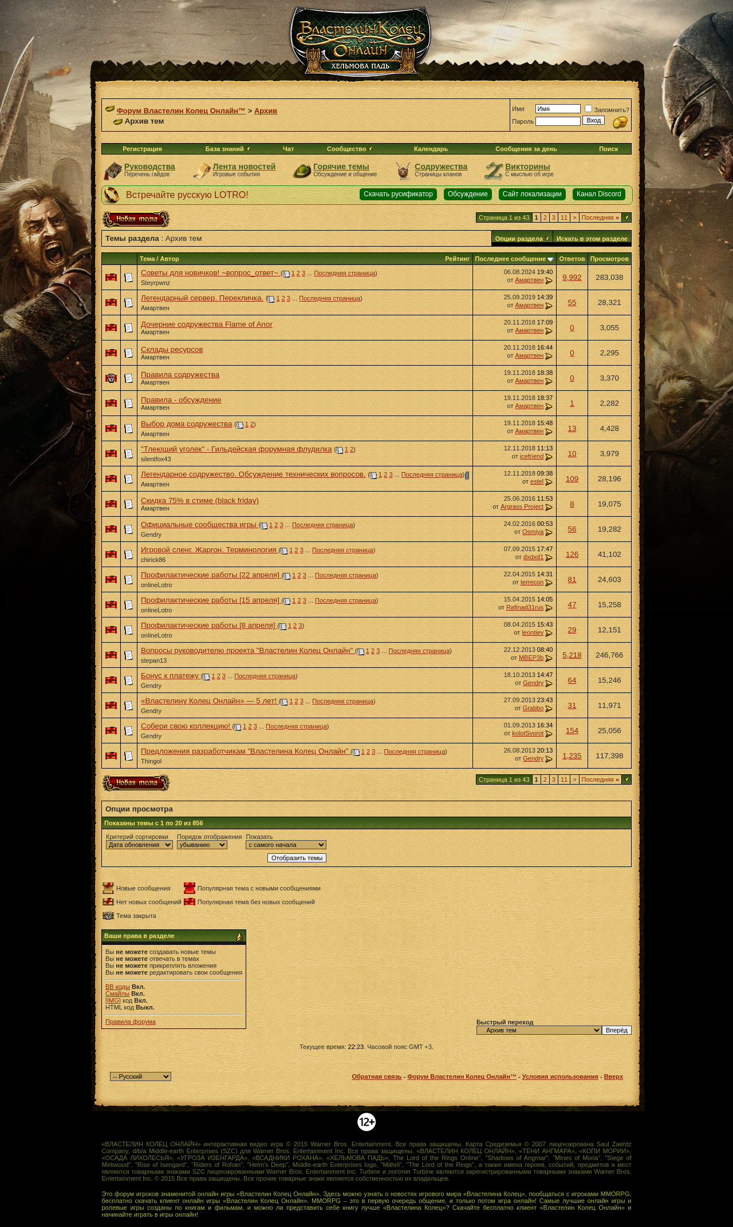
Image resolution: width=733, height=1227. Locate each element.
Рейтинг (457, 258)
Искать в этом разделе (592, 238)
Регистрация (142, 148)
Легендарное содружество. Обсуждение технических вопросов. (253, 474)
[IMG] (113, 1000)
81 (572, 579)
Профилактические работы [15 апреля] (211, 600)
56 (572, 529)
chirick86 (153, 559)
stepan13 (154, 660)
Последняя (600, 217)
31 (572, 705)
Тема (147, 258)
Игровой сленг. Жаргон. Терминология (210, 549)
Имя (518, 108)
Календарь (431, 148)
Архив (265, 110)
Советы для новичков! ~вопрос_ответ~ (211, 272)
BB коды (117, 986)
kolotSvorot (527, 733)
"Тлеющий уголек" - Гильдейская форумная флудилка (236, 449)
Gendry (151, 534)
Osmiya (532, 531)
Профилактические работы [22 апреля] (211, 575)
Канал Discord (599, 194)
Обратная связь (376, 1076)
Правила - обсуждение (181, 399)
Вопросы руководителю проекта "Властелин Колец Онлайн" (248, 650)
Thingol (151, 761)
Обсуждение (468, 194)
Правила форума (130, 1021)
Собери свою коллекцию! (186, 726)
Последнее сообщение (510, 258)
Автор (169, 258)
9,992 (571, 277)
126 (572, 554)
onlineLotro (156, 584)
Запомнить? (607, 109)
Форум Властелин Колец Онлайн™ (181, 110)
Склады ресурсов (172, 349)
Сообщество (349, 148)
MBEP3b (531, 657)
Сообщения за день (526, 148)
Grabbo (533, 707)
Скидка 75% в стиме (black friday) (200, 500)
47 (572, 604)
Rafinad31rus (524, 607)
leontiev (532, 632)
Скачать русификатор (398, 194)
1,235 (571, 755)
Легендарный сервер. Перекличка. (202, 298)
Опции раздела (519, 238)
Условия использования (560, 1076)
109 (572, 478)
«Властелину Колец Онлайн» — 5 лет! (210, 700)
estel (536, 481)
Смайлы (117, 993)
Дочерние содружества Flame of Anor (207, 324)
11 (564, 217)
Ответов (572, 258)
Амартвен (529, 279)
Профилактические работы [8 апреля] (209, 625)
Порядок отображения (209, 836)
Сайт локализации (532, 194)
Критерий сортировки (137, 836)
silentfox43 (156, 459)
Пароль (523, 121)
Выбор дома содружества (186, 423)
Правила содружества (180, 374)
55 (572, 302)
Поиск (608, 148)
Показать (259, 836)
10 (572, 453)
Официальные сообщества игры (199, 524)
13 (572, 428)
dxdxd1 (533, 556)
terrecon (532, 582)
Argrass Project (522, 506)
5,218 (571, 655)
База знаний (225, 148)
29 (572, 630)
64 (572, 680)
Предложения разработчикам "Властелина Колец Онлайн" (245, 751)
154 (572, 730)
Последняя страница (344, 273)
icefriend (532, 456)
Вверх (613, 1076)
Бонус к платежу (171, 675)
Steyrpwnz (155, 282)
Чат (288, 148)
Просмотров (609, 258)
